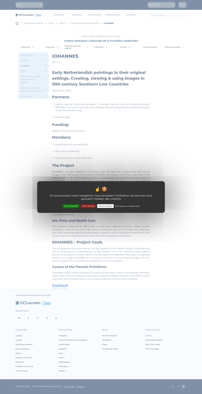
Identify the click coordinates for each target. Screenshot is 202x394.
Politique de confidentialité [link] (127, 206)
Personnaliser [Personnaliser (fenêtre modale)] (105, 206)
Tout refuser (88, 206)
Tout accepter (71, 206)
